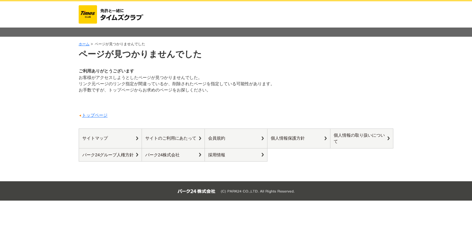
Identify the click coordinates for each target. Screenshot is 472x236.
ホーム (84, 44)
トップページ (95, 115)
